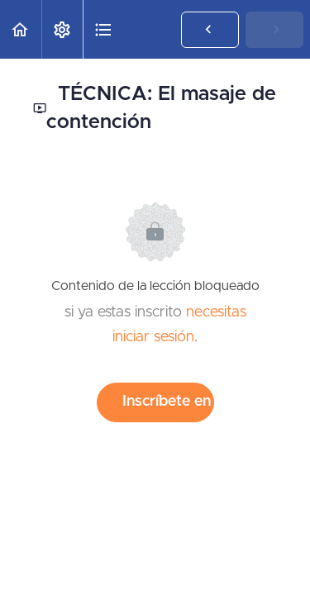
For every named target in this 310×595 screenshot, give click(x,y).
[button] (20, 29)
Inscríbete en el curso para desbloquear (168, 401)
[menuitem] (62, 29)
